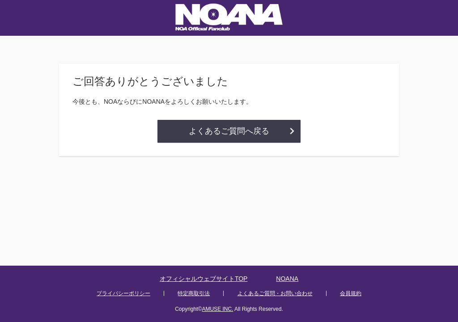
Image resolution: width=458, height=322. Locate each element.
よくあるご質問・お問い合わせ (275, 293)
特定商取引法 (194, 293)
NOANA (287, 278)
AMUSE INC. (217, 309)
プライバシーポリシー (123, 293)
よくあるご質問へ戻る (229, 131)
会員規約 (350, 293)
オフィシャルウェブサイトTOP (204, 278)
